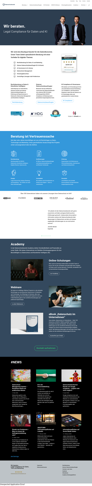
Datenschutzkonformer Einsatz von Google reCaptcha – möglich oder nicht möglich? (71, 387)
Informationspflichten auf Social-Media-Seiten (71, 430)
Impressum (39, 465)
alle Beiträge (15, 456)
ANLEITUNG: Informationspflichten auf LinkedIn (46, 429)
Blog (77, 1)
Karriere (84, 1)
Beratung (24, 5)
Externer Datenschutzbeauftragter (70, 467)
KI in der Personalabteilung (43, 386)
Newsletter (72, 1)
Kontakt (88, 1)
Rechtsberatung (17, 102)
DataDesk (65, 471)
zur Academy (54, 274)
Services (83, 5)
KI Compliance (67, 101)
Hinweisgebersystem (66, 5)
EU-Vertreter (47, 5)
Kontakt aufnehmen (46, 348)
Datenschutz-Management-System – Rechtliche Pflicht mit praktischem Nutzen (19, 387)
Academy (75, 5)
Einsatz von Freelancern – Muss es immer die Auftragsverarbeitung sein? (20, 432)
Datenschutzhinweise (42, 467)
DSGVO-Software (55, 5)
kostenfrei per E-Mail (56, 336)
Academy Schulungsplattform (69, 475)
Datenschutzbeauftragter (36, 5)
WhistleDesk (65, 473)
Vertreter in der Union (67, 469)
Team (80, 1)
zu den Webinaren (17, 304)
